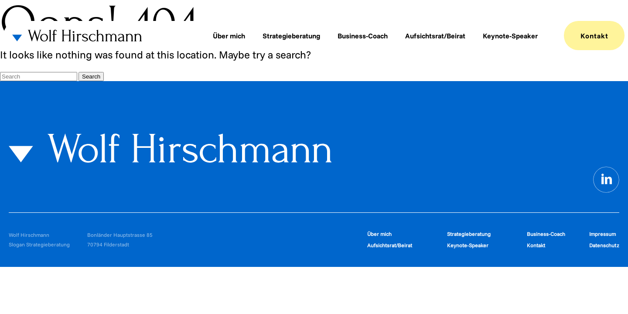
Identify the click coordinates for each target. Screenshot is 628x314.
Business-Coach (363, 35)
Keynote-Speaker (510, 35)
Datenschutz (604, 245)
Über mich (229, 35)
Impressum (602, 234)
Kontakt (594, 35)
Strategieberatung (291, 35)
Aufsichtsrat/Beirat (435, 35)
